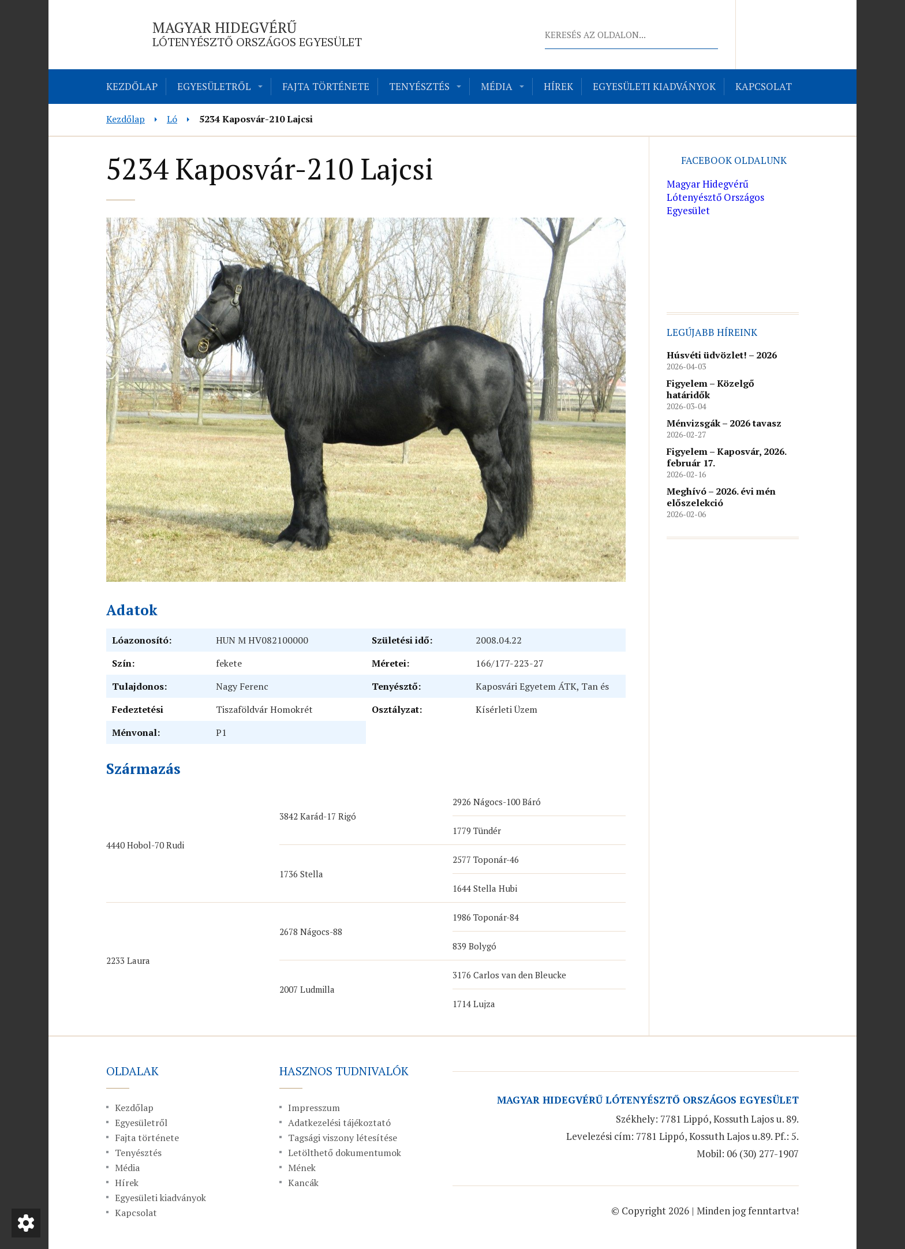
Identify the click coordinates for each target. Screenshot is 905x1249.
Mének (302, 1167)
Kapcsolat (763, 86)
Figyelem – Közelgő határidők (710, 389)
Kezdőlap (132, 86)
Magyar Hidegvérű (257, 34)
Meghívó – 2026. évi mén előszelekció (721, 496)
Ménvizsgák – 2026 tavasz (724, 423)
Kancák (303, 1182)
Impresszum (314, 1107)
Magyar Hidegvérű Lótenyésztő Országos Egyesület (715, 197)
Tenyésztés (419, 86)
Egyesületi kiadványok (654, 86)
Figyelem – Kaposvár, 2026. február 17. (726, 457)
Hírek (558, 86)
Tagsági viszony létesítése (342, 1137)
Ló (172, 119)
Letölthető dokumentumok (344, 1152)
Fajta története (325, 86)
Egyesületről (214, 86)
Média (497, 86)
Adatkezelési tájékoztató (339, 1122)
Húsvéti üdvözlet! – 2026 (722, 355)
